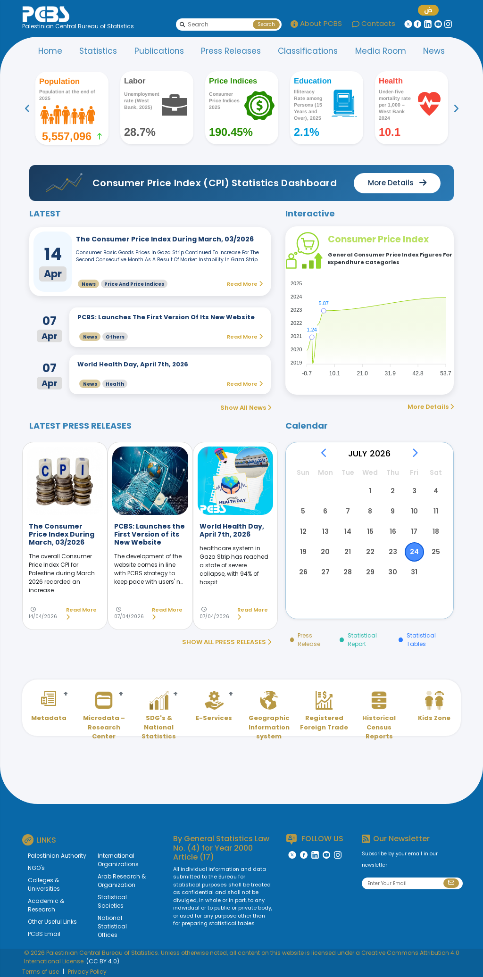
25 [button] (436, 551)
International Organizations (118, 860)
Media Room (380, 51)
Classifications (308, 51)
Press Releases (231, 51)
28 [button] (347, 572)
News (434, 51)
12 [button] (303, 531)
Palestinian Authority (57, 856)
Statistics (98, 51)
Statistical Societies (112, 901)
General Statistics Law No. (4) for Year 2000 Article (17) (221, 847)
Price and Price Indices (134, 284)
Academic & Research (46, 905)
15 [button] (370, 531)
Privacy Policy (87, 972)
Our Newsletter (396, 838)
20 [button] (325, 551)
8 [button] (370, 511)
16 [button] (393, 531)
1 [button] (370, 491)
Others (115, 336)
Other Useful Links (52, 922)
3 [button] (414, 491)
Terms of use (40, 972)
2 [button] (393, 491)
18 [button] (436, 531)
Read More (81, 613)
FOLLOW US (314, 839)
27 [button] (325, 572)
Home (50, 51)
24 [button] (414, 551)
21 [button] (347, 551)
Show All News (245, 407)
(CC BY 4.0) (102, 961)
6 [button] (325, 511)
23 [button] (393, 551)
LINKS (39, 839)
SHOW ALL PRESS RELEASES (226, 642)
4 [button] (435, 491)
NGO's (36, 868)
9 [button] (393, 511)
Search (266, 24)
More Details (431, 406)
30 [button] (392, 572)
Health (115, 384)
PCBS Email (44, 934)
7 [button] (348, 511)
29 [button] (370, 572)
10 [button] (414, 511)
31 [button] (414, 572)
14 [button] (347, 531)
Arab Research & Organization (122, 880)
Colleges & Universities (44, 884)
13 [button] (325, 531)
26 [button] (303, 572)
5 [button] (303, 511)
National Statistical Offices (112, 926)
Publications (159, 51)
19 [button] (303, 551)
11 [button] (435, 511)
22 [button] (370, 551)
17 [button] (414, 531)
